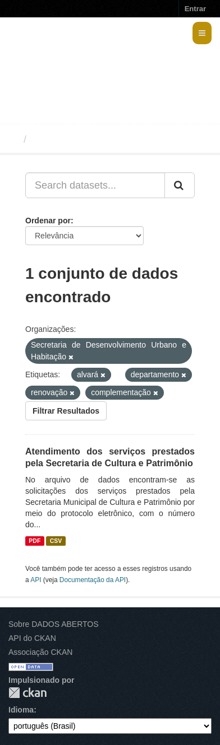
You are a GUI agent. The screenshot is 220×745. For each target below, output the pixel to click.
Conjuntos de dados (80, 139)
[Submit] (179, 185)
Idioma (21, 709)
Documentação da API (92, 580)
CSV (56, 540)
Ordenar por (48, 220)
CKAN (27, 693)
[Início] (13, 139)
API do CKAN (32, 638)
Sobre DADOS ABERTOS (53, 624)
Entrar (195, 8)
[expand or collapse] (202, 33)
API (35, 580)
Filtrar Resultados (66, 410)
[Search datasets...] (95, 185)
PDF (34, 540)
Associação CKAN (40, 652)
